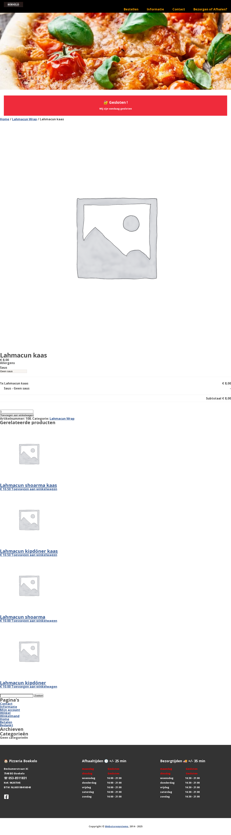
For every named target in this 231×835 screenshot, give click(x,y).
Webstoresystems (116, 826)
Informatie (155, 9)
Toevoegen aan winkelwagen (16, 415)
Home (4, 119)
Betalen (6, 722)
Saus (3, 367)
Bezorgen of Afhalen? (210, 9)
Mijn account (10, 710)
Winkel (5, 713)
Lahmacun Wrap (24, 119)
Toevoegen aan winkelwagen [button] (34, 489)
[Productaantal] (16, 411)
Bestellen (131, 9)
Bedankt (6, 725)
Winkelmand (9, 716)
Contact (178, 9)
